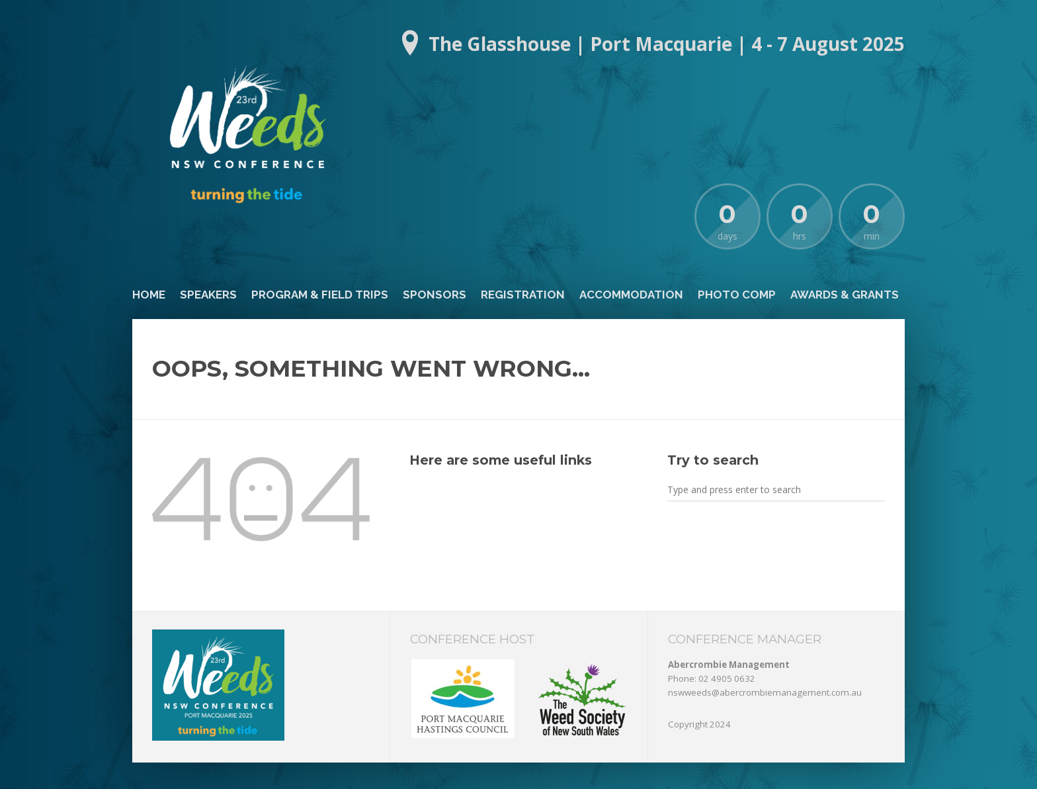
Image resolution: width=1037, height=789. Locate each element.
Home (148, 294)
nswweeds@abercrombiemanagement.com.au (765, 692)
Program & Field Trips (319, 294)
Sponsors (434, 294)
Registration (523, 294)
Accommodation (631, 294)
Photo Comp (737, 294)
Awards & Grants (844, 294)
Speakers (208, 294)
